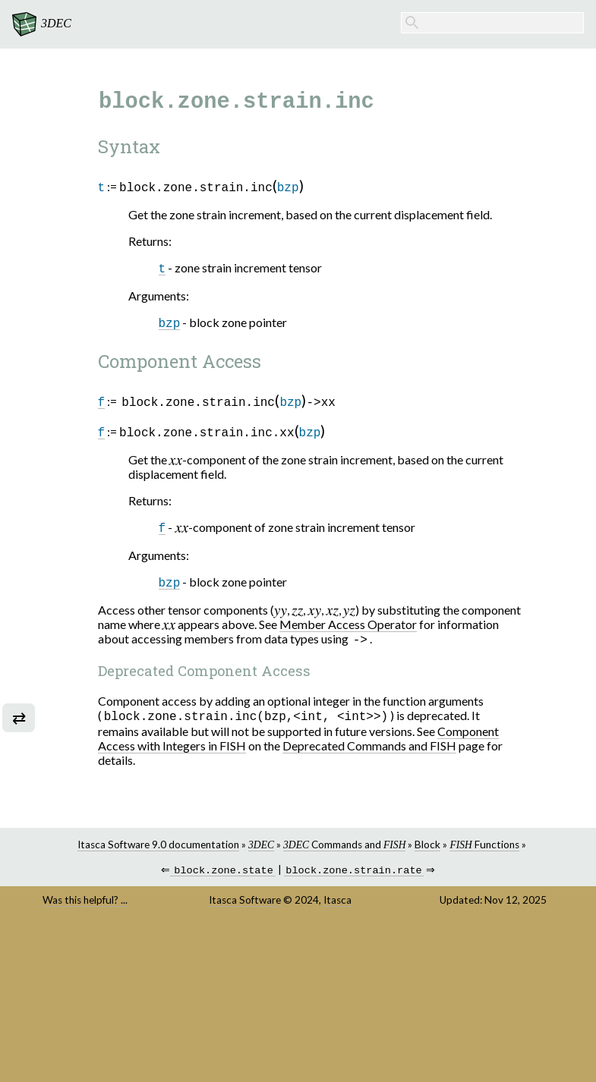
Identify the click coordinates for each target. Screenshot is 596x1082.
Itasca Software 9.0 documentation (168, 849)
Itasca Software (255, 906)
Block (438, 849)
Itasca (348, 906)
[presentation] (186, 461)
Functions (494, 849)
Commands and (354, 849)
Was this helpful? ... (102, 906)
